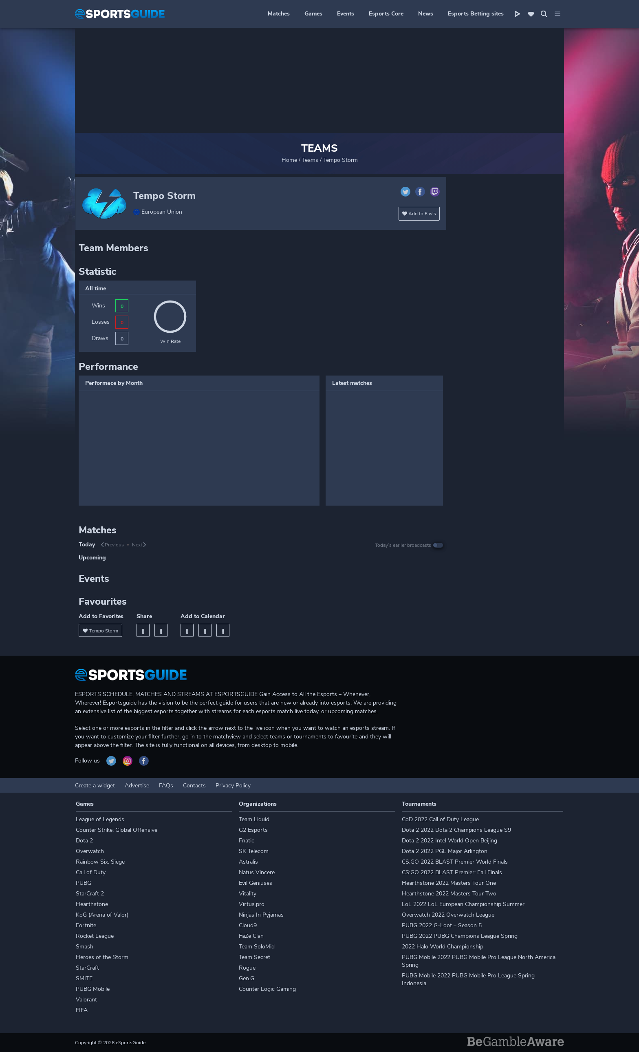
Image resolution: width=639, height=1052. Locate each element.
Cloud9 (248, 925)
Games (313, 14)
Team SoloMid (257, 946)
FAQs (166, 785)
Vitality (247, 893)
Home (289, 160)
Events (345, 14)
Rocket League (95, 936)
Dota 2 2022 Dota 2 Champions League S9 (456, 830)
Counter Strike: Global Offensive (116, 830)
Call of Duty (91, 872)
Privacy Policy (233, 785)
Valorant (86, 999)
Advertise (137, 785)
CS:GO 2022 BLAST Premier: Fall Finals (452, 872)
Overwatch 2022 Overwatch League (448, 915)
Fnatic (246, 840)
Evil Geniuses (255, 883)
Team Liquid (254, 819)
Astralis (248, 862)
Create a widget (95, 785)
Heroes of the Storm (102, 957)
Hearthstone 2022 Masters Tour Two (449, 893)
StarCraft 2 (90, 893)
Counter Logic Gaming (267, 989)
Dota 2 (84, 840)
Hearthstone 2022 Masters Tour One (449, 883)
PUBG (83, 883)
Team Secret (254, 957)
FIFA (82, 1010)
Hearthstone (92, 904)
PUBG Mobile (93, 989)
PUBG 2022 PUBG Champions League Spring (460, 936)
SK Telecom (254, 851)
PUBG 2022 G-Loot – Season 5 (442, 925)
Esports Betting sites (476, 14)
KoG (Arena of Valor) (102, 915)
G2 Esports (253, 830)
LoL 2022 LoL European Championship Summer (463, 904)
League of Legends (100, 819)
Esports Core (386, 14)
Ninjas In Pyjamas (261, 915)
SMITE (84, 978)
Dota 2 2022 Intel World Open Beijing (449, 840)
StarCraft (87, 968)
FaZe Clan (251, 936)
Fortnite (86, 925)
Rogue (247, 968)
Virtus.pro (251, 904)
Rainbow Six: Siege (100, 862)
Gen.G (246, 978)
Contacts (194, 785)
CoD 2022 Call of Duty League (440, 819)
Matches (279, 14)
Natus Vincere (257, 872)
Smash (84, 946)
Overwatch (90, 851)
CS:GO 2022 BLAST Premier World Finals (455, 862)
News (425, 14)
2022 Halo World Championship (442, 946)
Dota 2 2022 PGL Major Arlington (444, 851)
